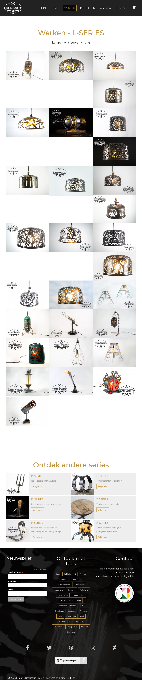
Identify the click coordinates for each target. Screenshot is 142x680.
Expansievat (71, 616)
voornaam (12, 581)
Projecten (87, 8)
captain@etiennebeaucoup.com (117, 568)
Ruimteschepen (64, 584)
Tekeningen (76, 579)
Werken (69, 8)
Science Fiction (78, 595)
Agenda (105, 8)
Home (43, 8)
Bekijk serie (37, 486)
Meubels (84, 627)
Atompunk (79, 621)
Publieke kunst (70, 574)
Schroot (83, 574)
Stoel (60, 616)
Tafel (82, 616)
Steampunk (58, 627)
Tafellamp (64, 579)
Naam (10, 590)
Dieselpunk (59, 611)
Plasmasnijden (64, 621)
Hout (79, 600)
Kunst (58, 574)
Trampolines (72, 627)
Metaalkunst (58, 590)
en (42, 677)
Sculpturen (71, 632)
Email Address (15, 572)
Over (56, 8)
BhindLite (64, 677)
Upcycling (72, 611)
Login (74, 677)
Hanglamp (72, 590)
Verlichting (84, 590)
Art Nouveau (63, 595)
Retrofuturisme (67, 600)
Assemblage (79, 584)
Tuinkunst (83, 611)
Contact (122, 8)
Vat (81, 605)
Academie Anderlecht (67, 605)
